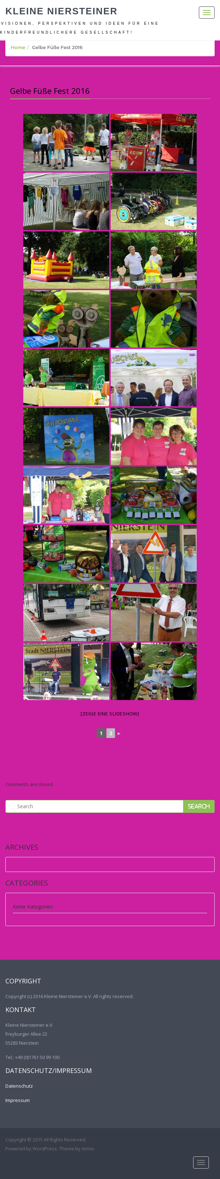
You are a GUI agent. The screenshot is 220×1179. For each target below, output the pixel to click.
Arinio (88, 1148)
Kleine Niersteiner (61, 11)
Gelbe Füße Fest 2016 (50, 90)
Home (18, 47)
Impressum (17, 1100)
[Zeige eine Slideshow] (110, 713)
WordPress (45, 1148)
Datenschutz (19, 1086)
